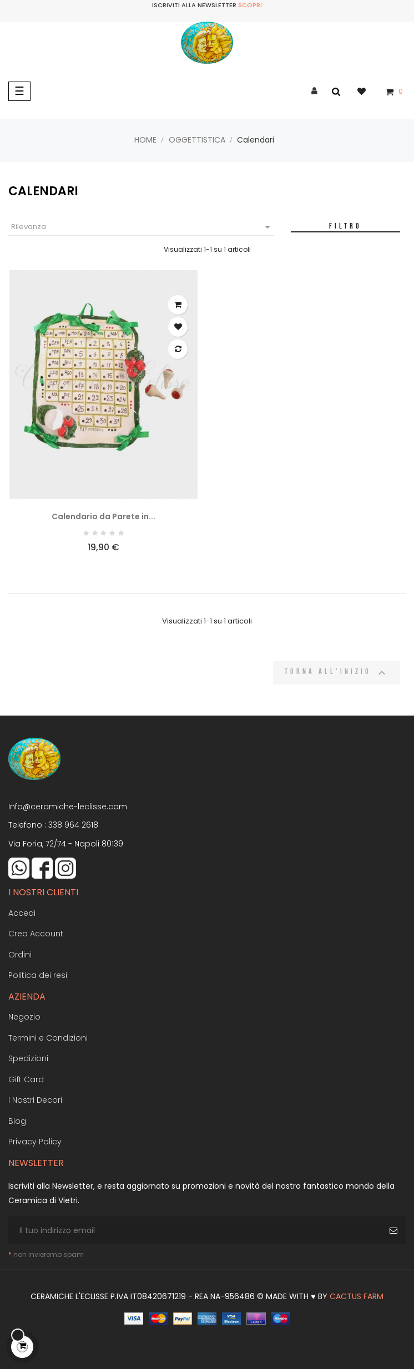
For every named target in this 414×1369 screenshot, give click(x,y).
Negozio (24, 1016)
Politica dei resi (37, 975)
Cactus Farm (356, 1296)
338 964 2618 (73, 824)
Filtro (345, 225)
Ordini (20, 954)
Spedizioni (28, 1058)
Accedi (22, 913)
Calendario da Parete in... (103, 516)
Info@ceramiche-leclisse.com (67, 806)
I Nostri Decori (35, 1100)
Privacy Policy (35, 1141)
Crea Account (35, 933)
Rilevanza (142, 227)
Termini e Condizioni (48, 1037)
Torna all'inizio (336, 673)
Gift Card (26, 1079)
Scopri (250, 5)
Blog (17, 1121)
